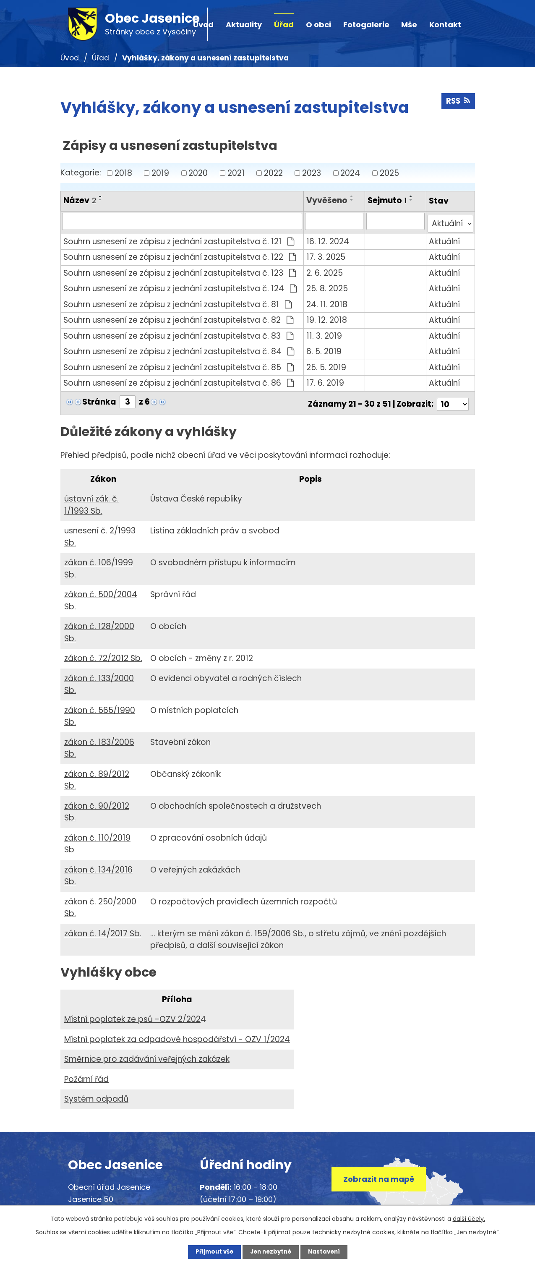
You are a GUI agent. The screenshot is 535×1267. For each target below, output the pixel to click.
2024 (350, 172)
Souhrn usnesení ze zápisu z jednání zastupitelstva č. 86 (178, 380)
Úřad (284, 24)
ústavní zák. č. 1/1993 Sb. (91, 500)
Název (79, 200)
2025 (389, 172)
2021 (236, 172)
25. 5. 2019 (327, 364)
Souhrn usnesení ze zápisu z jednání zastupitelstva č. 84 (179, 349)
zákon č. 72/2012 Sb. (103, 653)
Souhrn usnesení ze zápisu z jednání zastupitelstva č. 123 (179, 270)
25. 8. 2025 (328, 286)
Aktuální (444, 238)
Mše (409, 24)
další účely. (469, 1218)
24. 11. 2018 (327, 301)
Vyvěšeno (327, 200)
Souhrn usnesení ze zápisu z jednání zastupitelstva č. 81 (177, 301)
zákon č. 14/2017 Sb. (102, 928)
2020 (198, 172)
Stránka (99, 399)
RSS (457, 102)
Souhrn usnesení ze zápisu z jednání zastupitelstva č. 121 (179, 238)
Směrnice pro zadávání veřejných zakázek (147, 1054)
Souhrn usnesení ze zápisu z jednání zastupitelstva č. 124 (180, 286)
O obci (318, 24)
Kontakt (445, 24)
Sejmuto (387, 200)
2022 (273, 172)
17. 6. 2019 (326, 380)
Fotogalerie (366, 24)
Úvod (69, 58)
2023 (311, 172)
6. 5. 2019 (324, 349)
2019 (160, 172)
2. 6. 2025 (325, 270)
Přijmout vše (210, 1251)
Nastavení (329, 1251)
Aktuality (244, 24)
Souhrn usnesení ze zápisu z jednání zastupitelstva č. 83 (178, 333)
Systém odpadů (96, 1094)
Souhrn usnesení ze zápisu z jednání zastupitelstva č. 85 (178, 364)
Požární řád (86, 1073)
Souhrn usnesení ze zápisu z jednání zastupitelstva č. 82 (178, 317)
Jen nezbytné (271, 1251)
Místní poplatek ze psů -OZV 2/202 (132, 1014)
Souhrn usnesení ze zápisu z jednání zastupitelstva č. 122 (179, 254)
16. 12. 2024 (328, 238)
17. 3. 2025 (326, 254)
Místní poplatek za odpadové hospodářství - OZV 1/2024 (177, 1034)
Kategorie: (80, 172)
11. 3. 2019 (325, 333)
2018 (123, 172)
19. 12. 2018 (327, 317)
